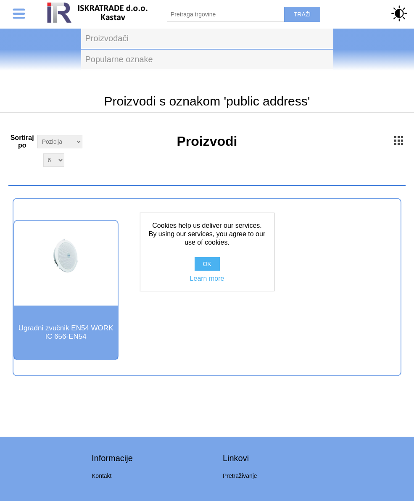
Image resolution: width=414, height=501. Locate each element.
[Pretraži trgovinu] (226, 14)
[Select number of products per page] (53, 160)
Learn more (207, 278)
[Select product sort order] (59, 141)
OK (207, 264)
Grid (398, 140)
